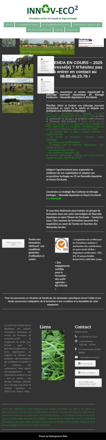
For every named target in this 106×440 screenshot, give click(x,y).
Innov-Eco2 (85, 363)
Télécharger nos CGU (13, 243)
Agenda (59, 29)
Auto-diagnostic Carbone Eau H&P (87, 382)
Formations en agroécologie (87, 24)
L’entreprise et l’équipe (28, 24)
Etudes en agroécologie (39, 29)
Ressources (72, 29)
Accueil (9, 24)
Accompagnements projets (56, 24)
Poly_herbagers (87, 372)
